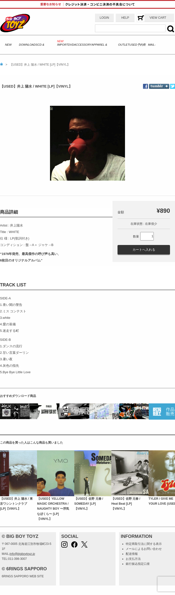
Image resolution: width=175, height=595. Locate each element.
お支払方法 (133, 559)
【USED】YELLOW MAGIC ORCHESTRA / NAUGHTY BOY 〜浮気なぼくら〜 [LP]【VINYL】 (53, 509)
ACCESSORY (83, 44)
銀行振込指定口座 (138, 564)
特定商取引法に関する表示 (144, 544)
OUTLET (123, 44)
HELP (125, 17)
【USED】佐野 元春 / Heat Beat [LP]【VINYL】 (125, 504)
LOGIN (104, 17)
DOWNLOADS (28, 44)
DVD (71, 44)
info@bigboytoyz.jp (22, 554)
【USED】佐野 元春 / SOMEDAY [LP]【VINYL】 (88, 504)
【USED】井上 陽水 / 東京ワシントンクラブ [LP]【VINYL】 (16, 504)
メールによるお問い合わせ (144, 549)
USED (133, 44)
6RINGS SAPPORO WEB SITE (23, 576)
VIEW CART (158, 17)
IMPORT (62, 44)
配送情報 (132, 554)
